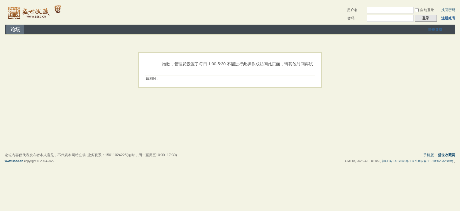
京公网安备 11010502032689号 (433, 161)
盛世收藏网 (446, 155)
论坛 (15, 29)
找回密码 (448, 10)
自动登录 (424, 10)
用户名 (352, 10)
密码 (350, 18)
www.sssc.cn (14, 161)
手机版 (428, 155)
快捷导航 (435, 30)
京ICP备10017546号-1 (396, 161)
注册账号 (448, 18)
